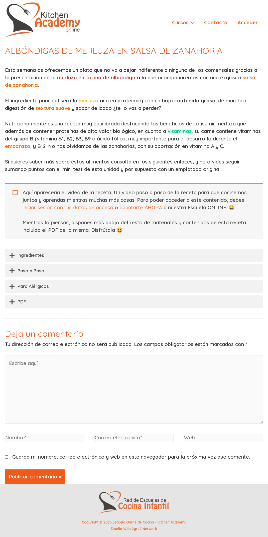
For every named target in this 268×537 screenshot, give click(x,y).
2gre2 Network (144, 528)
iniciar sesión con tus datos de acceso (68, 207)
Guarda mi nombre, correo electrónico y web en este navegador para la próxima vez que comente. (131, 457)
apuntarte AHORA (140, 207)
